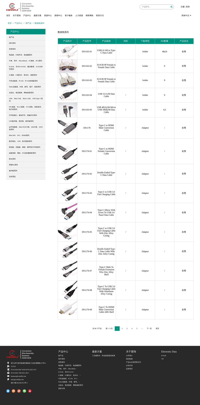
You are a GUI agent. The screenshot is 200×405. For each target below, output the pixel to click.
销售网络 (89, 16)
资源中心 (48, 16)
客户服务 (69, 16)
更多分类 (61, 388)
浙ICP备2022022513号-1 (19, 383)
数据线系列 (39, 23)
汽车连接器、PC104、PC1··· (68, 379)
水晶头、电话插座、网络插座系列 (70, 385)
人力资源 (79, 16)
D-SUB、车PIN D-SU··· (66, 372)
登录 (188, 7)
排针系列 (61, 359)
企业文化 (129, 365)
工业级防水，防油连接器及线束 (103, 356)
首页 (8, 16)
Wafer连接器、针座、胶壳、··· (69, 382)
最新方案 (37, 16)
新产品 (28, 23)
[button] (173, 10)
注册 (183, 7)
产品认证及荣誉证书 (133, 362)
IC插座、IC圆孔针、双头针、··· (69, 375)
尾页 (157, 328)
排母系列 (61, 362)
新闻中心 (58, 16)
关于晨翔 (17, 16)
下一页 (149, 328)
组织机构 (129, 359)
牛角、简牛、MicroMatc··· (67, 369)
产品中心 (27, 16)
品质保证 (129, 369)
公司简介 (129, 356)
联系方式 (100, 16)
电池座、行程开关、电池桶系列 (69, 365)
